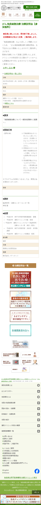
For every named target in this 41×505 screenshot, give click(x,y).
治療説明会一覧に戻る (13, 74)
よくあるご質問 (8, 448)
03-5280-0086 (31, 7)
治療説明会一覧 (20, 265)
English (5, 470)
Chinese (5, 473)
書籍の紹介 (6, 458)
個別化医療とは (21, 385)
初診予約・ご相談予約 (10, 443)
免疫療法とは (21, 397)
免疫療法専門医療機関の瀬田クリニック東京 (20, 477)
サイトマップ (32, 490)
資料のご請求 (7, 438)
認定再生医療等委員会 (10, 455)
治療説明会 (6, 441)
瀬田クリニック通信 (9, 460)
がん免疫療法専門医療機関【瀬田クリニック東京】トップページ (18, 379)
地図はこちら (9, 103)
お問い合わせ (7, 436)
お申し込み (9, 68)
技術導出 (5, 465)
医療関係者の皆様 (8, 453)
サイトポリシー (9, 490)
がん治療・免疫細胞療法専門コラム (15, 463)
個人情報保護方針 (21, 490)
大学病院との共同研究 (10, 451)
